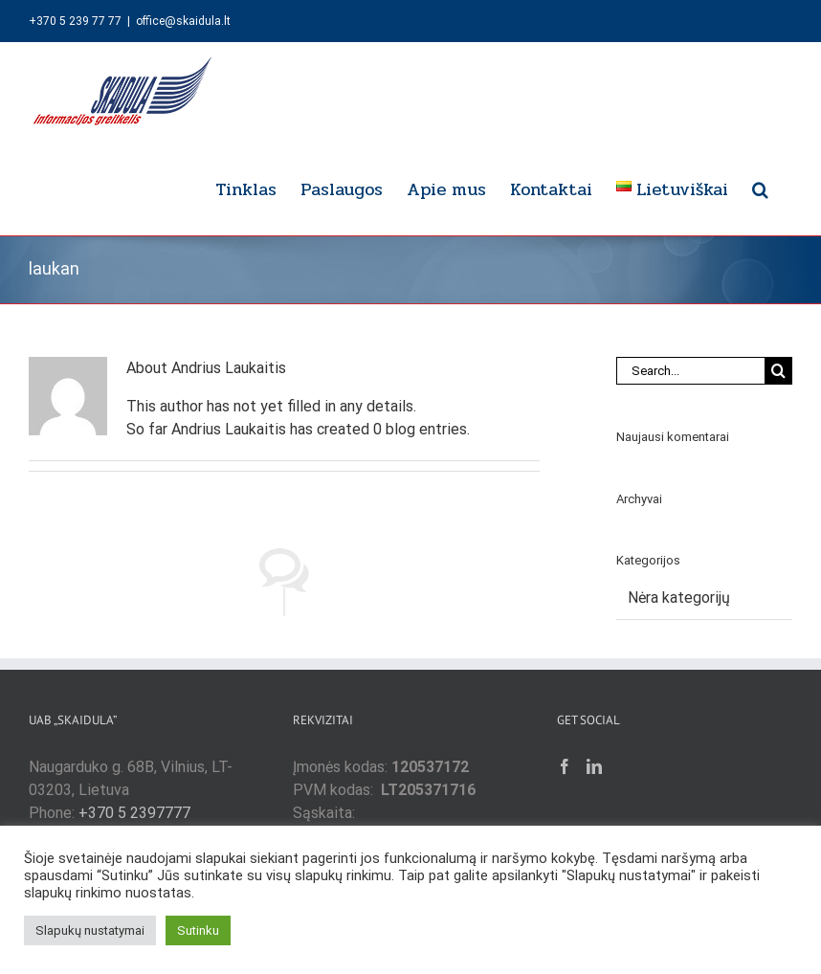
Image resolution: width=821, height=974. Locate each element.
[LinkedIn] (594, 766)
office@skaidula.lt (183, 21)
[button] (760, 186)
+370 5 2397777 (134, 813)
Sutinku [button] (198, 930)
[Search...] (690, 371)
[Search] (778, 371)
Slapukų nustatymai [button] (89, 930)
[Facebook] (564, 766)
